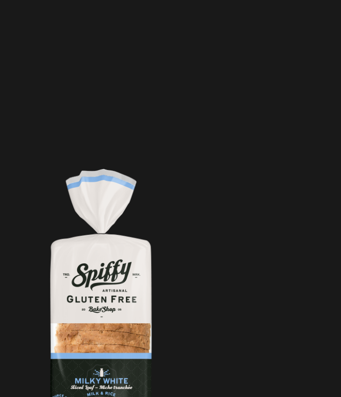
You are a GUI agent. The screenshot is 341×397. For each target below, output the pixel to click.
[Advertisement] (152, 100)
